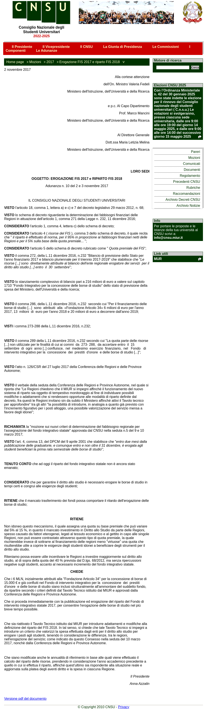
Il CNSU (86, 47)
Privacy (123, 707)
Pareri (195, 152)
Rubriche (193, 187)
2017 (50, 62)
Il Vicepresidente (56, 47)
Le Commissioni (165, 47)
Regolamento (190, 175)
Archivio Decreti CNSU (183, 199)
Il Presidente (22, 47)
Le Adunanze (46, 50)
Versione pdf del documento (25, 698)
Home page (15, 62)
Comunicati (191, 163)
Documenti (192, 169)
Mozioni (35, 62)
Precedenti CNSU (186, 181)
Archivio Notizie (188, 205)
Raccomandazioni (186, 193)
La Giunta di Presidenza (122, 47)
